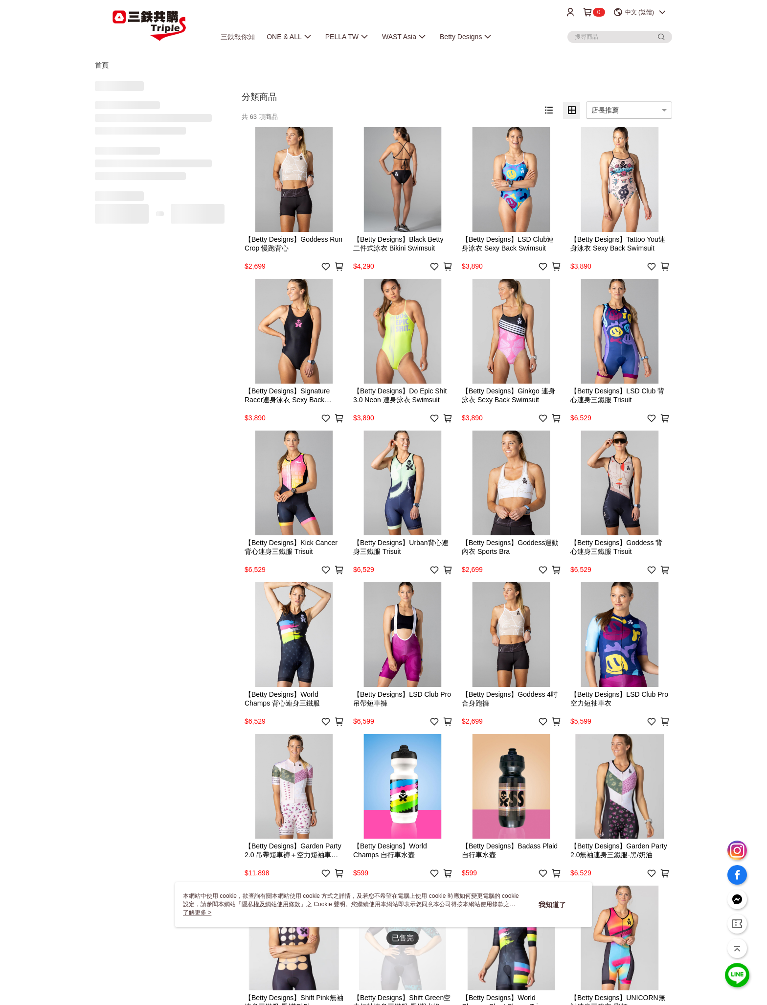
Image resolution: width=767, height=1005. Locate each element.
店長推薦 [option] (605, 110)
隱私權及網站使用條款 (271, 904)
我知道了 (552, 905)
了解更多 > (197, 912)
